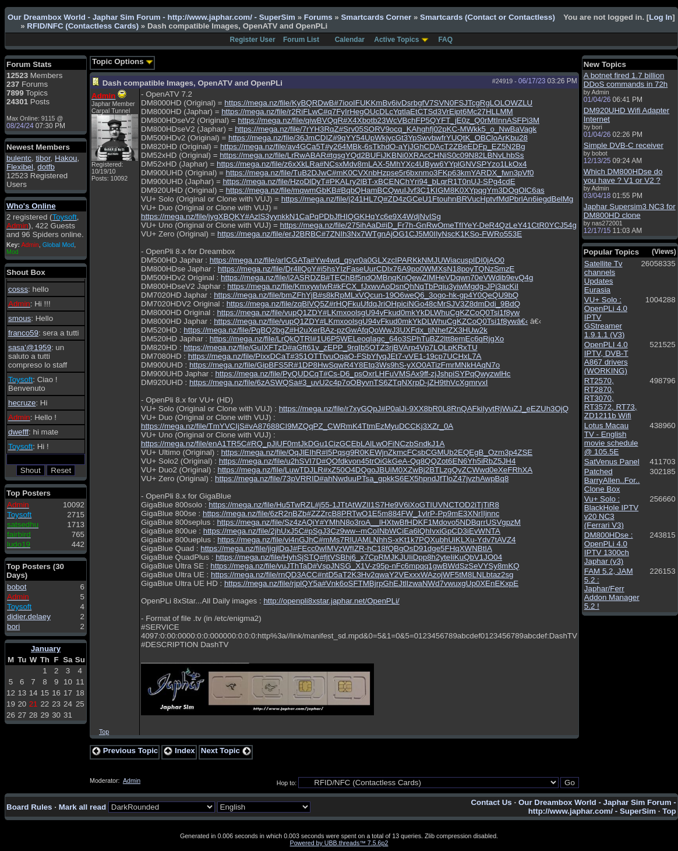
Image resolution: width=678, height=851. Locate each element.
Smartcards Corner (376, 17)
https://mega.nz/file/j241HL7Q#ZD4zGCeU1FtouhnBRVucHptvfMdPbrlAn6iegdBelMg (427, 199)
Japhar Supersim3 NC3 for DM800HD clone (630, 211)
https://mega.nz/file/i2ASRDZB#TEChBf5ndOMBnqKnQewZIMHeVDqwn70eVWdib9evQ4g (377, 277)
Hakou (66, 158)
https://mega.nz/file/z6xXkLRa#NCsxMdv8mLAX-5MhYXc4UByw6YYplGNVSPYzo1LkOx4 (372, 164)
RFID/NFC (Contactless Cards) (83, 26)
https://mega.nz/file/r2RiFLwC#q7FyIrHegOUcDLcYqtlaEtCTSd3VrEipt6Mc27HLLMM (367, 111)
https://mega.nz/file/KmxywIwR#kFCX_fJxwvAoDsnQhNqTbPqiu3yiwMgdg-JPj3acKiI (372, 286)
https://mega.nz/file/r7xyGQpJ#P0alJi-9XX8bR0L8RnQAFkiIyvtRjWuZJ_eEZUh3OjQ (424, 408)
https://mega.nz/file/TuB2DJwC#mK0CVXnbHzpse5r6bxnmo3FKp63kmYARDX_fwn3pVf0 (380, 172)
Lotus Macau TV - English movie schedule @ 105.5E (611, 438)
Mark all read (83, 807)
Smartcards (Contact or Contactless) (487, 17)
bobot (16, 586)
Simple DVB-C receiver (623, 145)
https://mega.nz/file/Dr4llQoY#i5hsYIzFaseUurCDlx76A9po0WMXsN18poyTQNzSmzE (366, 268)
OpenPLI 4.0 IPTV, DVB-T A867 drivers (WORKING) (606, 357)
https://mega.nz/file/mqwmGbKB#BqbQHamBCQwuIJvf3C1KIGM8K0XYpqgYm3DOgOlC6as (385, 190)
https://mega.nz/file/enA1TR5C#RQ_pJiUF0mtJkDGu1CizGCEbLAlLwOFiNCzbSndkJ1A (292, 443)
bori (13, 626)
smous (19, 318)
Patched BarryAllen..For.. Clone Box (612, 480)
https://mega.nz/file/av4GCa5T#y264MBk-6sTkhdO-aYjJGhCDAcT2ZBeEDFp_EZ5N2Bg (372, 146)
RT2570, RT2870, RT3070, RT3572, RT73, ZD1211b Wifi (610, 398)
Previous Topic (125, 750)
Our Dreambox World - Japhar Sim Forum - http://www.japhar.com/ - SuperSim (151, 17)
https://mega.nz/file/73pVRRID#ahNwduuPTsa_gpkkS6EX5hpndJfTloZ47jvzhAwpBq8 (362, 478)
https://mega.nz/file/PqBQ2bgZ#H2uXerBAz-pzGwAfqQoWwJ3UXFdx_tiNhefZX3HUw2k (335, 330)
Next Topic (226, 750)
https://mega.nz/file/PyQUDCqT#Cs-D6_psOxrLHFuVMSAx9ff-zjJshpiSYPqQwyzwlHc (362, 373)
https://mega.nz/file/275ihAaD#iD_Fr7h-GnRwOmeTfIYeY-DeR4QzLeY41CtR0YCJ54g (428, 225)
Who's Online (31, 206)
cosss (18, 289)
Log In (660, 17)
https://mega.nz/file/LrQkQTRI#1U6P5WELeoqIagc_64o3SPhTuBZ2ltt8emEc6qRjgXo (357, 338)
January (46, 648)
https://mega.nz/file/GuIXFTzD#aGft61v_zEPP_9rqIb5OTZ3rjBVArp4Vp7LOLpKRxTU (330, 347)
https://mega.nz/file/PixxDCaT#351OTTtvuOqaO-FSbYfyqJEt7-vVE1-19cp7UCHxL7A (335, 356)
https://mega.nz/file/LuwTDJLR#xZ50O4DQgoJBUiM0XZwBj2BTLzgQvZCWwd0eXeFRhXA (374, 469)
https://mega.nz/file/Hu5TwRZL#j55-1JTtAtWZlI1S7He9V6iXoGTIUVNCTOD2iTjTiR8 (354, 504)
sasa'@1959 (29, 347)
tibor (43, 158)
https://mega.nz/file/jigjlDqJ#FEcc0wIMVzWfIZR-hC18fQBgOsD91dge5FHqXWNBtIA (346, 548)
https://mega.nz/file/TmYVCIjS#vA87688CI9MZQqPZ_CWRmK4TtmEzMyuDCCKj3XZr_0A (297, 426)
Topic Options (122, 61)
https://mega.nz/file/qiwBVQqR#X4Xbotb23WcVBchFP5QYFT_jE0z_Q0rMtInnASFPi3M (388, 120)
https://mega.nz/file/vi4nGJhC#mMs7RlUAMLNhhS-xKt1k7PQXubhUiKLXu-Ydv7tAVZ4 (366, 539)
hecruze (22, 402)
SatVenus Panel (612, 461)
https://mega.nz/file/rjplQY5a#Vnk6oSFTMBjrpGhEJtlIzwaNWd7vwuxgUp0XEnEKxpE (371, 583)
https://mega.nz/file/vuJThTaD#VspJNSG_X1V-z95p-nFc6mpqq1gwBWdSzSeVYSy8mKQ (364, 566)
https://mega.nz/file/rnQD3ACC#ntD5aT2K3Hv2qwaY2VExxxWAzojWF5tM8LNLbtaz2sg (362, 574)
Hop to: (286, 782)
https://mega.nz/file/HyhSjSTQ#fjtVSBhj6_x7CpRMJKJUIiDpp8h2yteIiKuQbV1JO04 (359, 557)
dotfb (46, 167)
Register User (253, 40)
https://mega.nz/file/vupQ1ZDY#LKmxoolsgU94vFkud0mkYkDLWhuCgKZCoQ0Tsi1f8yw (368, 312)
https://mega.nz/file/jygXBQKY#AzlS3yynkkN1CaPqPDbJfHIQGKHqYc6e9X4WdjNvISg (291, 216)
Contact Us (491, 802)
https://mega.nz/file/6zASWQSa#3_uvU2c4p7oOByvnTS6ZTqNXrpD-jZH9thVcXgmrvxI (338, 382)
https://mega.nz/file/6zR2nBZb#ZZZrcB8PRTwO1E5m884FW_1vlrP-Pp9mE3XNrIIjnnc (351, 513)
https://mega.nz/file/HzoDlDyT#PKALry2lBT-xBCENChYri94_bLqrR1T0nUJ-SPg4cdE (369, 181)
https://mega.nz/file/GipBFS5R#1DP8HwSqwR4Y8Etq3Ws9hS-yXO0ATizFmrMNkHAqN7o (344, 365)
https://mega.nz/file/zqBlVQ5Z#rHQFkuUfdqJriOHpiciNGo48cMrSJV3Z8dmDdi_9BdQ (373, 303)
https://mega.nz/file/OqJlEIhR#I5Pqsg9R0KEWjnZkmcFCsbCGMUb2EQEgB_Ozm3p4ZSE (376, 452)
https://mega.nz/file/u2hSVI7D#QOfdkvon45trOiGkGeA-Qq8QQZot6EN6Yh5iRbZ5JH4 (367, 461)
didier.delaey (29, 616)
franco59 (23, 333)
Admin (131, 780)
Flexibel (19, 167)
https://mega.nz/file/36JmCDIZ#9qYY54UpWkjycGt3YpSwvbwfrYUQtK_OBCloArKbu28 (378, 137)
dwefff (18, 432)
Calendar (350, 40)
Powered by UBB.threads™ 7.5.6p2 (339, 842)
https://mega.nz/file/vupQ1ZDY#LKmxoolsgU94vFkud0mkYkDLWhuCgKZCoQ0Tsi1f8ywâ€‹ (371, 321)
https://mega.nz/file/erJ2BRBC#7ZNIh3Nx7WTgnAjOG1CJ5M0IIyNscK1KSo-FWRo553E (369, 233)
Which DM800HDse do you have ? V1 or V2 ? (623, 176)
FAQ (445, 40)
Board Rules (29, 807)
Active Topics (396, 40)
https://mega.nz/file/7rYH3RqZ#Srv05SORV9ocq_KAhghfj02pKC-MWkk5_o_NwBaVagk (385, 129)
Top (104, 731)
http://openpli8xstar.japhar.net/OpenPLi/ (331, 600)
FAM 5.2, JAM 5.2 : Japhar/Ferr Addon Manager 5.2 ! (612, 588)
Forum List (301, 40)
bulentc (18, 158)
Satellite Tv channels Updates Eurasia (603, 276)
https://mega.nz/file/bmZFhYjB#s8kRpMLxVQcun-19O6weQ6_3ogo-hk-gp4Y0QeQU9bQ (366, 295)
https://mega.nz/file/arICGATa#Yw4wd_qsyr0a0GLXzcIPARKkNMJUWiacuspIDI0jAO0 (357, 260)
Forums (318, 17)
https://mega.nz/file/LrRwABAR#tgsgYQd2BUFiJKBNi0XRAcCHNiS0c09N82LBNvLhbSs (372, 155)
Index (179, 750)
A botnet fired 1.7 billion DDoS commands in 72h (626, 80)
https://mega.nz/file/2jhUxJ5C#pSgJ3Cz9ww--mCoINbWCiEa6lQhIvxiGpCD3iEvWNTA (351, 531)
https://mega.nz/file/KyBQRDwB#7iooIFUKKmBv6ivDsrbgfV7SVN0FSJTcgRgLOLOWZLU (378, 102)
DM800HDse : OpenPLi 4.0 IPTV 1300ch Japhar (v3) (608, 548)
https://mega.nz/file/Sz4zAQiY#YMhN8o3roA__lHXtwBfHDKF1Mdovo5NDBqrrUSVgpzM (368, 522)
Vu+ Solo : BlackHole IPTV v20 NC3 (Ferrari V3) (611, 512)
